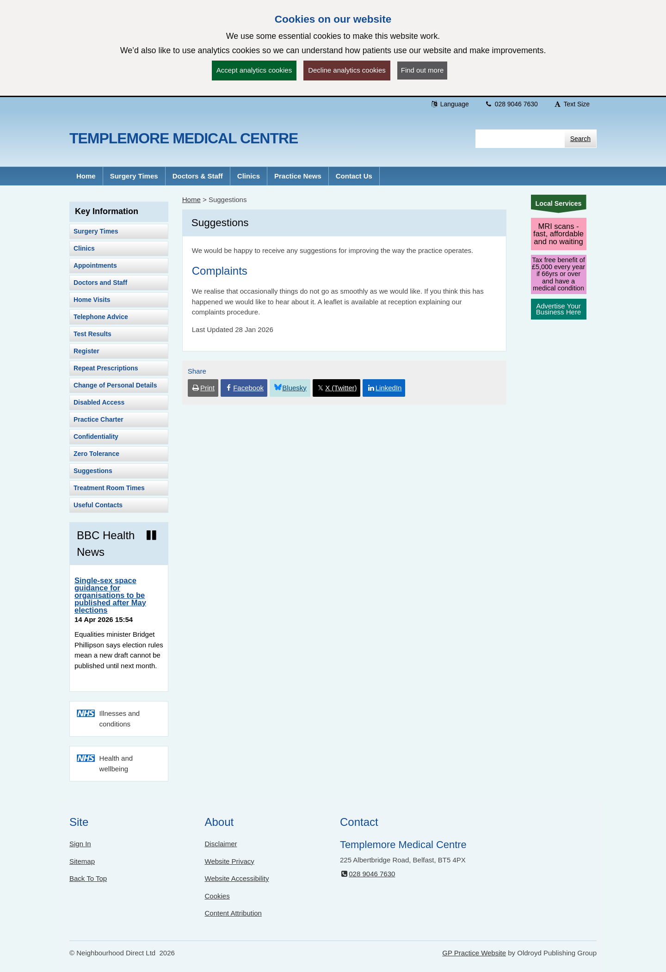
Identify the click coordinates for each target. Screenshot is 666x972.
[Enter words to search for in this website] (520, 138)
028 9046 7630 (511, 104)
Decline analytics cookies (347, 70)
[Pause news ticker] (151, 535)
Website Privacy (229, 861)
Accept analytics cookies (254, 70)
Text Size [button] (572, 104)
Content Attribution (233, 913)
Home (191, 199)
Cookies (217, 896)
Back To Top (88, 878)
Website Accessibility (237, 878)
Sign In (80, 844)
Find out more (422, 70)
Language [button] (449, 104)
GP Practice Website (474, 953)
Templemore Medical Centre (183, 138)
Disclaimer (221, 844)
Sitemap (82, 861)
